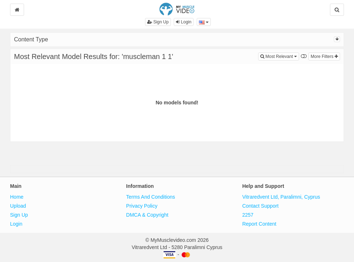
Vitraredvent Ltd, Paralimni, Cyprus (281, 197)
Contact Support (260, 206)
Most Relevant (279, 56)
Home (16, 197)
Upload (18, 206)
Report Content (259, 224)
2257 (247, 215)
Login (183, 21)
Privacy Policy (141, 206)
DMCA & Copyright (147, 215)
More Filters (324, 56)
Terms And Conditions (150, 197)
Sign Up (158, 21)
